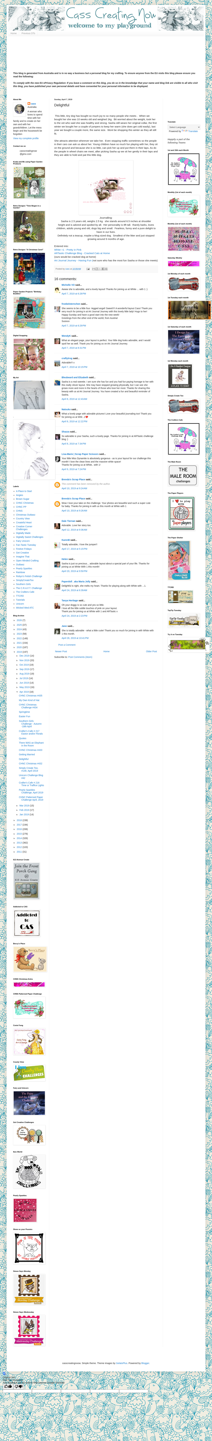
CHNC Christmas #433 (30, 750)
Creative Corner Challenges (24, 528)
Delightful (23, 759)
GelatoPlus (121, 1363)
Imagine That (22, 556)
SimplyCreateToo (25, 580)
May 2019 (24, 687)
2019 (20, 652)
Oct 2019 (24, 664)
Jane (64, 626)
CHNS (19, 510)
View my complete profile (26, 138)
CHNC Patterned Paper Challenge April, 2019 (31, 798)
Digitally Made (23, 533)
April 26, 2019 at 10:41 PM (75, 638)
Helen (65, 559)
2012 (20, 847)
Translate (190, 131)
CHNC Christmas (25, 503)
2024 (20, 629)
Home (14, 33)
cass (33, 103)
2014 (20, 838)
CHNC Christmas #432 (30, 763)
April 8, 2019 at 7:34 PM (74, 443)
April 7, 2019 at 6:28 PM (74, 293)
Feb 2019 (24, 810)
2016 (20, 829)
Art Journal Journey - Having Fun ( (73, 260)
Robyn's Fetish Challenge (29, 576)
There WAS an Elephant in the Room (31, 744)
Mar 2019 (24, 805)
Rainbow (20, 572)
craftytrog (67, 358)
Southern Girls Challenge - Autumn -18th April (30, 724)
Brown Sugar (22, 499)
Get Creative (22, 552)
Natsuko (66, 409)
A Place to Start (24, 491)
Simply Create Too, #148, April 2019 (28, 769)
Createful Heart (24, 522)
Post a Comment (66, 645)
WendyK (66, 336)
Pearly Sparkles (24, 568)
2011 (20, 851)
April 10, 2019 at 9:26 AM (74, 510)
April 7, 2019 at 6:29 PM (74, 325)
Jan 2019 (24, 814)
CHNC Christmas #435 (30, 695)
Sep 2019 (24, 669)
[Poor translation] (18, 1386)
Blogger (145, 1363)
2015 (20, 833)
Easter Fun (24, 716)
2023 (20, 633)
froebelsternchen (71, 304)
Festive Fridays (24, 549)
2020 (20, 647)
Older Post (151, 651)
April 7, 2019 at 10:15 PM (74, 367)
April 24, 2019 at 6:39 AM (74, 590)
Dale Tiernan (68, 521)
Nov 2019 (24, 660)
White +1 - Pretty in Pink (68, 249)
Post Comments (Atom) (80, 657)
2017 (20, 824)
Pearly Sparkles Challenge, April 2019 (31, 791)
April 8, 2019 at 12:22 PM (74, 421)
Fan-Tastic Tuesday (26, 545)
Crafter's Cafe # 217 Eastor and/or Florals (31, 732)
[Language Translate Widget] (184, 127)
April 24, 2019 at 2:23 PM (74, 615)
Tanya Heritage (70, 600)
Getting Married (27, 754)
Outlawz (20, 564)
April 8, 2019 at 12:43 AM (74, 399)
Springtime (24, 712)
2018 (20, 820)
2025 (20, 625)
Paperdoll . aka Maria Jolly (76, 581)
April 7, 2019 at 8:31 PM (74, 348)
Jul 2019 (24, 678)
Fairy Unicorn (23, 541)
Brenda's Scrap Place (73, 479)
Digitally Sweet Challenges (29, 537)
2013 (20, 842)
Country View (23, 518)
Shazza (65, 431)
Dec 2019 (24, 655)
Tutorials (20, 599)
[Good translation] (8, 1386)
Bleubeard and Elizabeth (75, 377)
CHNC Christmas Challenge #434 (28, 706)
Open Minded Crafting (27, 560)
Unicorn (20, 603)
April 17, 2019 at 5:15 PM (74, 549)
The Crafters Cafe (25, 592)
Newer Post (61, 651)
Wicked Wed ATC (25, 607)
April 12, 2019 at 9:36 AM (74, 529)
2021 (20, 643)
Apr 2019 (24, 691)
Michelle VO (68, 285)
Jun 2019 (24, 682)
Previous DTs (28, 33)
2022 (20, 638)
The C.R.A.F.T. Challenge (29, 588)
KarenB (66, 540)
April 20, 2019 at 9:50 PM (74, 571)
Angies (19, 495)
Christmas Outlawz (25, 514)
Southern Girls (23, 584)
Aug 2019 (24, 673)
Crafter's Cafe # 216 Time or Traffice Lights (31, 784)
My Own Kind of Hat (29, 700)
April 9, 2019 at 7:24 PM (74, 469)
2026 (20, 620)
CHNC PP (21, 507)
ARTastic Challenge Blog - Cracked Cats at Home (82, 253)
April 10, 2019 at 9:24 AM (74, 488)
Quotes (22, 738)
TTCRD (20, 596)
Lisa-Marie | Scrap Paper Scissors (80, 454)
